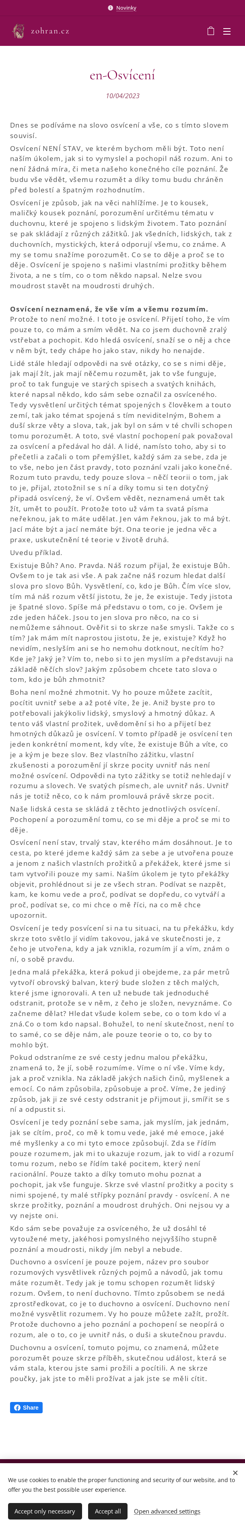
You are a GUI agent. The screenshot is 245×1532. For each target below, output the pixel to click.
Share (26, 1407)
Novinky (126, 7)
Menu (227, 31)
